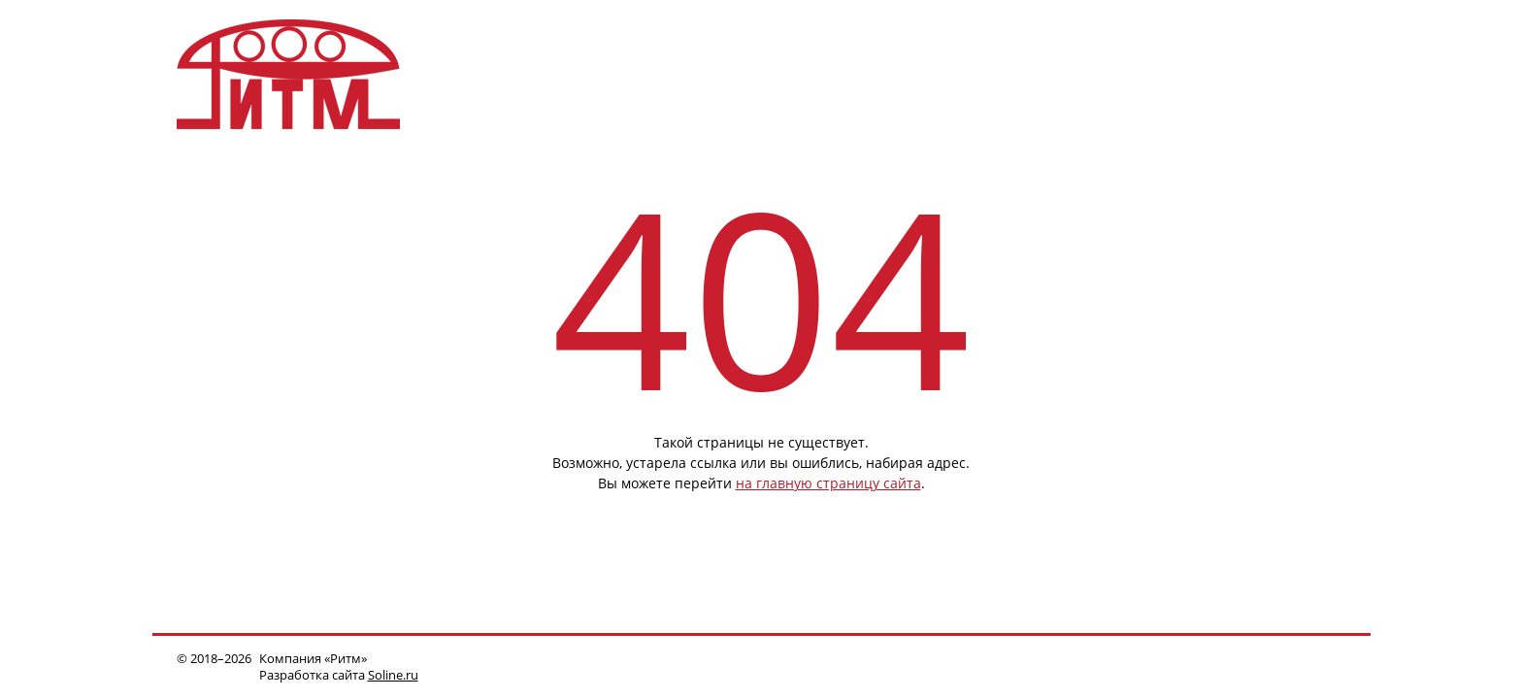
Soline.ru (393, 675)
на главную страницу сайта (828, 483)
